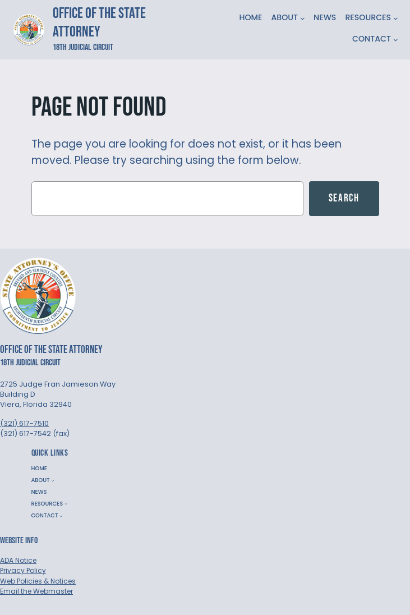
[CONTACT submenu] (395, 39)
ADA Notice (18, 560)
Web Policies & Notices (38, 581)
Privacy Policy (23, 570)
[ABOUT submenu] (302, 18)
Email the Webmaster (36, 591)
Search (344, 198)
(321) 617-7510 (24, 423)
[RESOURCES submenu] (395, 18)
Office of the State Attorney (99, 22)
